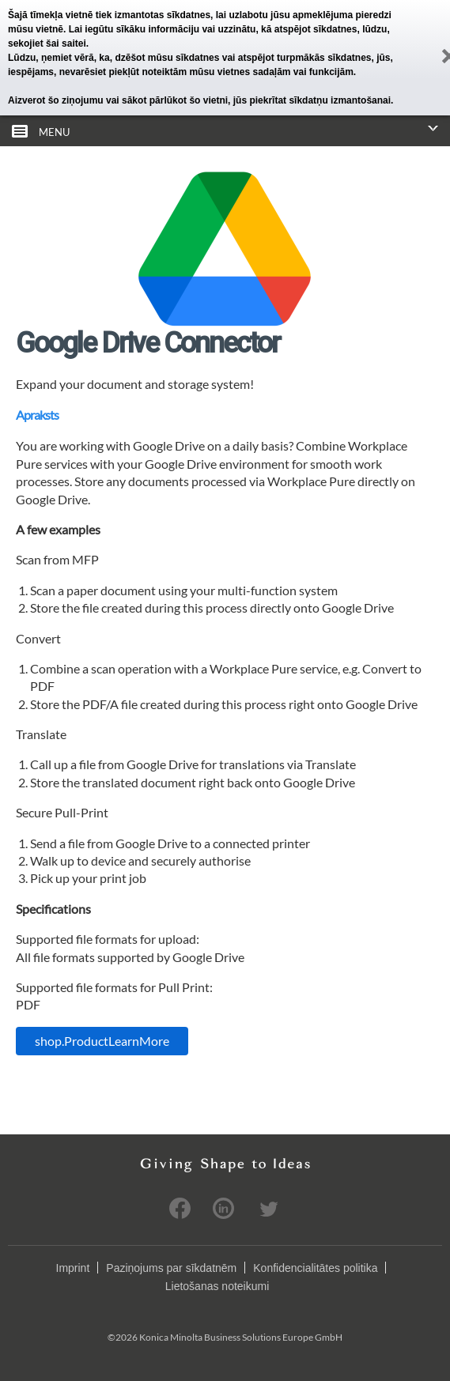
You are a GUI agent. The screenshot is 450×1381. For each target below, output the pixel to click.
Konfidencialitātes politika (315, 1268)
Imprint (73, 1268)
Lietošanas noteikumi (217, 1286)
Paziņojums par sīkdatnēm (171, 1268)
